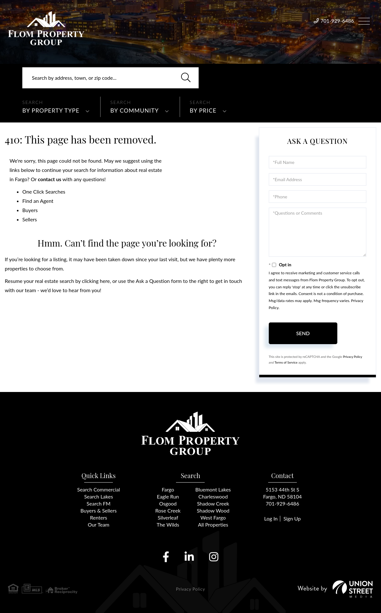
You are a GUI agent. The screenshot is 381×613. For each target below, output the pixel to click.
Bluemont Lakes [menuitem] (213, 489)
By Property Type (50, 110)
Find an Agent (37, 201)
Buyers (30, 210)
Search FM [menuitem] (99, 503)
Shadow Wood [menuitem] (213, 510)
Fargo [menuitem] (168, 489)
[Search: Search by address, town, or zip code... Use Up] (110, 77)
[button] (186, 77)
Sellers (29, 219)
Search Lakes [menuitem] (98, 496)
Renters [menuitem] (98, 517)
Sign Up (292, 518)
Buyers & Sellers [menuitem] (98, 510)
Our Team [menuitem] (98, 524)
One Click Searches (43, 191)
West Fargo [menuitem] (213, 517)
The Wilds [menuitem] (168, 524)
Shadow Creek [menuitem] (213, 503)
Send (303, 333)
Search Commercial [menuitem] (98, 489)
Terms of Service (286, 362)
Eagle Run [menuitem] (168, 496)
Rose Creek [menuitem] (167, 510)
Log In (270, 518)
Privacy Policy (352, 356)
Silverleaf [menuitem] (168, 517)
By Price (203, 110)
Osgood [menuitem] (168, 503)
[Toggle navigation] (364, 20)
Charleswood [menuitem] (213, 496)
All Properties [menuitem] (213, 524)
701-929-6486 (337, 21)
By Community (134, 110)
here (105, 281)
